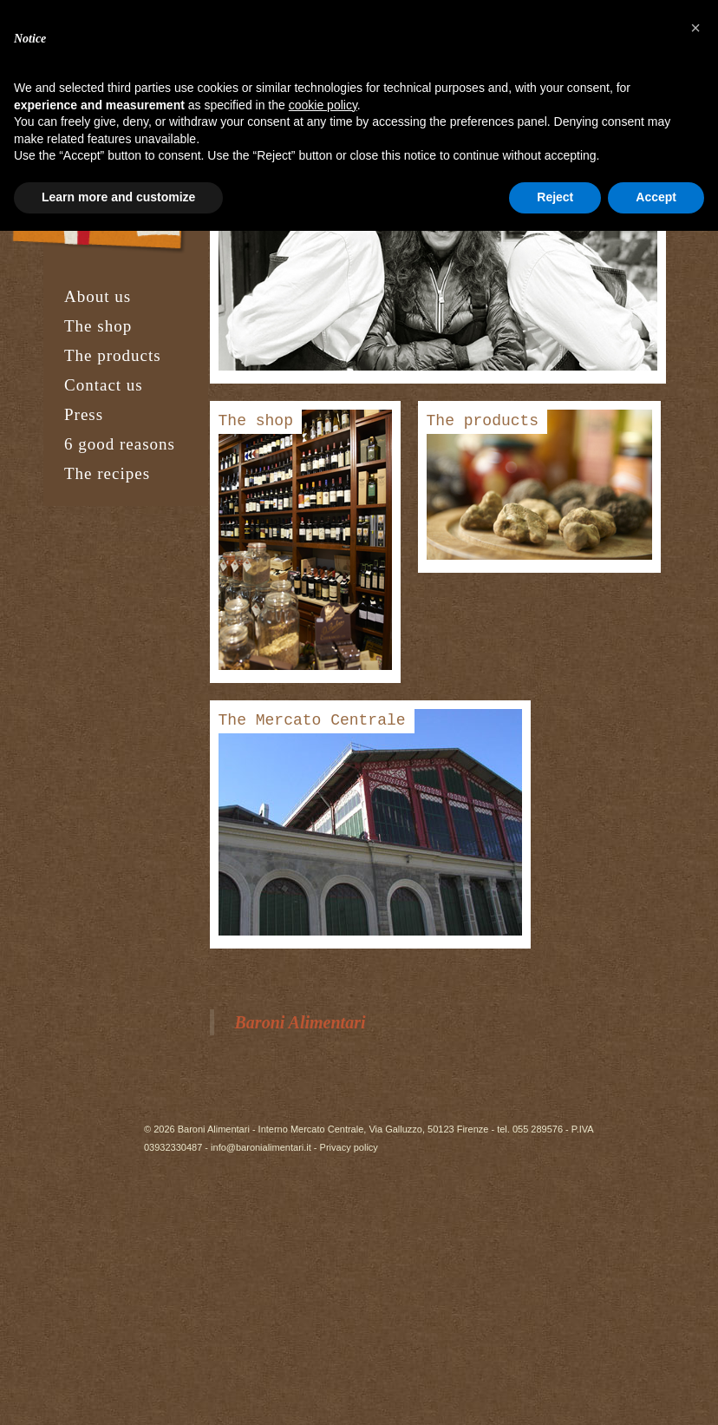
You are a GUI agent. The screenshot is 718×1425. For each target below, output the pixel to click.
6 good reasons (119, 444)
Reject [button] (555, 197)
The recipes (107, 473)
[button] (695, 28)
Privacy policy (349, 1147)
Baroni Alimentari (300, 1022)
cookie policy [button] (323, 105)
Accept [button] (656, 197)
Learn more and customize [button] (118, 197)
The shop (98, 326)
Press (83, 414)
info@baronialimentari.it (261, 1147)
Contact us (103, 385)
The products (112, 355)
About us (97, 296)
